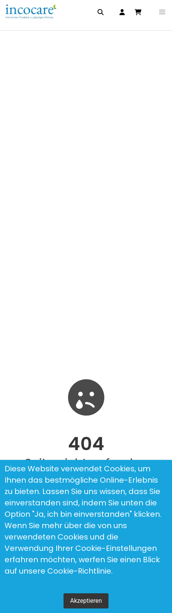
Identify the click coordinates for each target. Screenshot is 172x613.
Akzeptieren (86, 600)
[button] (162, 12)
